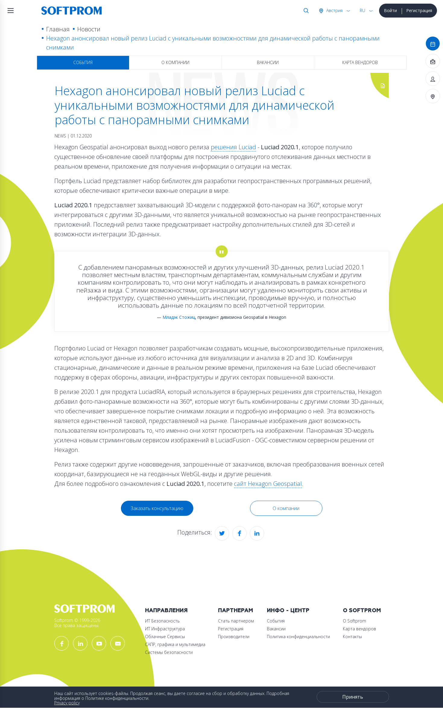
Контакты (352, 636)
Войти (390, 10)
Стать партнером (236, 621)
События (83, 62)
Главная (58, 29)
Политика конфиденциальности (298, 636)
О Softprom (362, 610)
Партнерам (235, 610)
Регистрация (419, 10)
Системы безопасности (169, 652)
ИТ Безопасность (162, 621)
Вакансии (268, 62)
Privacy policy (67, 703)
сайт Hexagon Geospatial (268, 484)
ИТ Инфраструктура (165, 629)
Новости (88, 29)
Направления (166, 610)
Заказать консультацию (157, 508)
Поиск (304, 10)
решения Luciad (233, 147)
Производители (233, 636)
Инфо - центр (288, 610)
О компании (175, 62)
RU (362, 10)
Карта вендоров (360, 62)
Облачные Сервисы (165, 636)
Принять (352, 696)
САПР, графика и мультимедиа (175, 644)
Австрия (334, 10)
